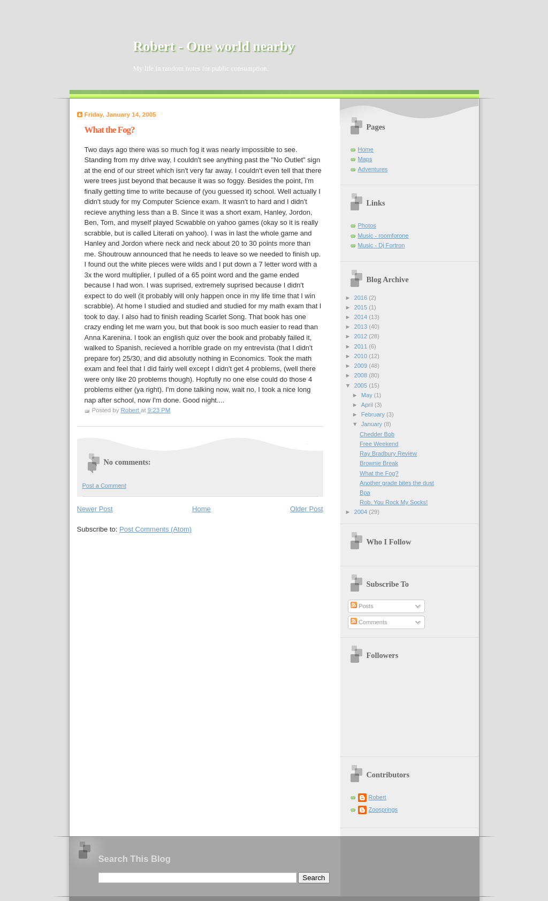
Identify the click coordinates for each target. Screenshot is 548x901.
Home (201, 509)
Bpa (365, 492)
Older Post (306, 509)
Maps (365, 159)
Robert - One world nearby (214, 46)
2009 (361, 365)
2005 (361, 385)
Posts (362, 606)
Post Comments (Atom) (155, 529)
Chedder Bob (377, 434)
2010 (361, 356)
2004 (361, 512)
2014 (361, 317)
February (373, 414)
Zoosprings (383, 809)
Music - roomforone (383, 235)
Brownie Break (379, 463)
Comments (369, 622)
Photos (367, 225)
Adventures (373, 169)
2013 (361, 326)
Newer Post (95, 509)
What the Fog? (379, 473)
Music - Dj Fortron (381, 245)
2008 (361, 375)
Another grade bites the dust (397, 483)
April (368, 405)
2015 (361, 307)
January (372, 424)
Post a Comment (104, 485)
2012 (361, 336)
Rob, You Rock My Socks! (394, 502)
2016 (361, 297)
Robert (377, 797)
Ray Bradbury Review (388, 453)
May (367, 395)
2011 (361, 346)
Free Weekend (379, 444)
